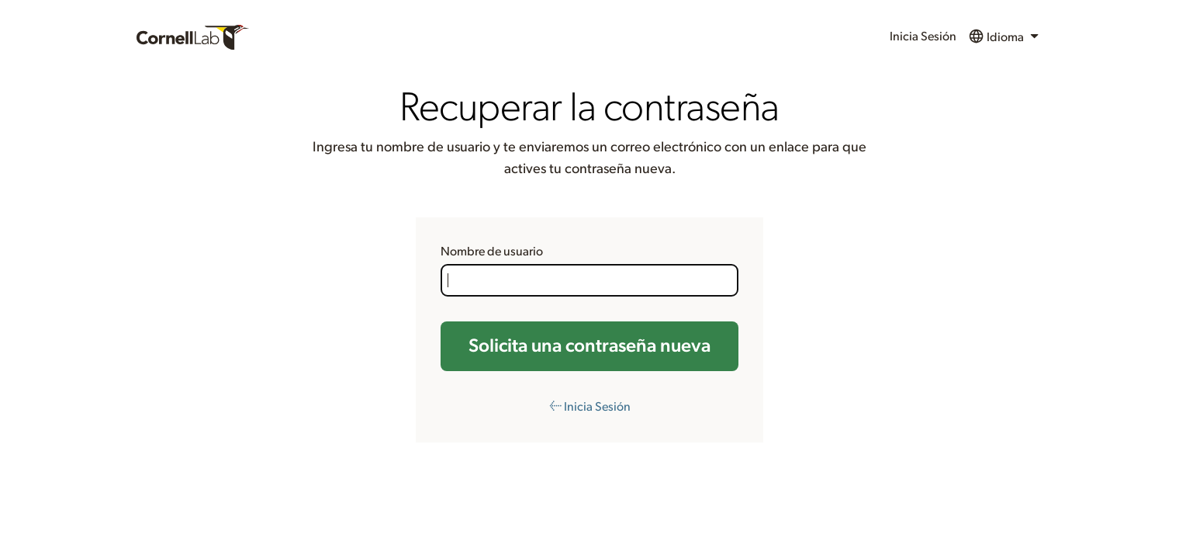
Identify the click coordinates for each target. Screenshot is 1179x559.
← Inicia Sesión (590, 407)
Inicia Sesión (923, 36)
